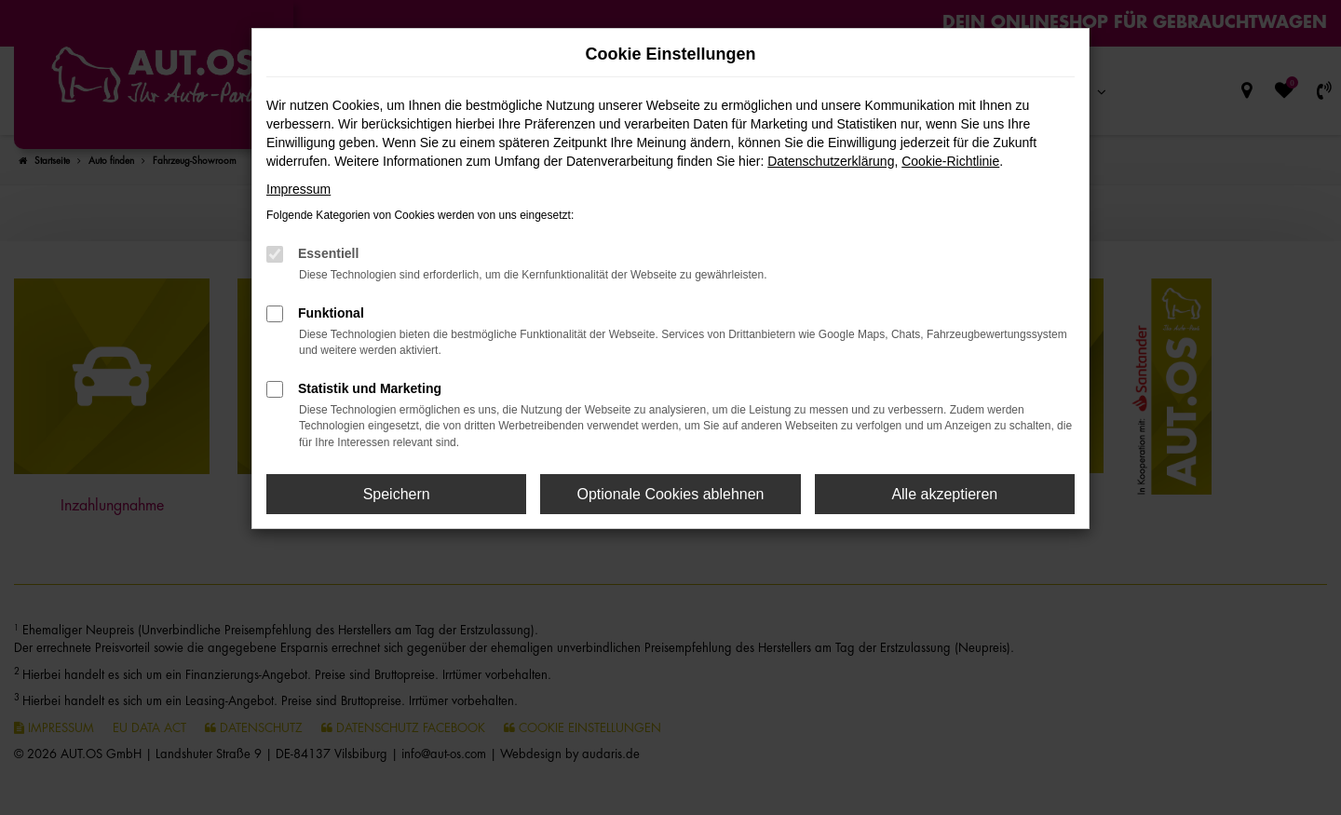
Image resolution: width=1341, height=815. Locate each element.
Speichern (396, 494)
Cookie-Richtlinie (950, 161)
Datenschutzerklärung (830, 161)
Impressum (298, 189)
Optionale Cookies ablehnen (670, 494)
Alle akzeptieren (944, 494)
